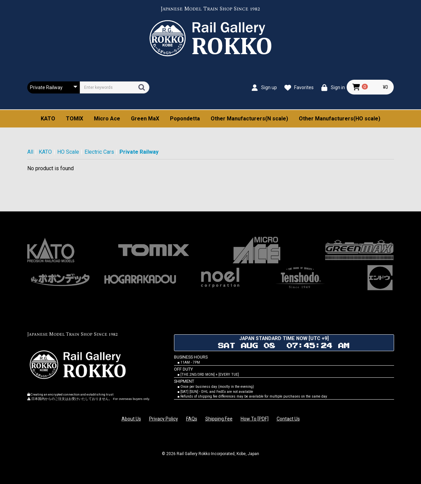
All (30, 152)
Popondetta (185, 118)
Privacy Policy (163, 418)
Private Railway (139, 152)
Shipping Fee (219, 418)
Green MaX (145, 118)
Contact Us (288, 418)
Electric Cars (99, 152)
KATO (48, 118)
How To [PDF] (255, 418)
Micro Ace (107, 118)
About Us (131, 418)
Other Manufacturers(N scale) (249, 118)
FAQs (191, 418)
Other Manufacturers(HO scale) (339, 118)
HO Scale (68, 152)
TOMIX (74, 118)
